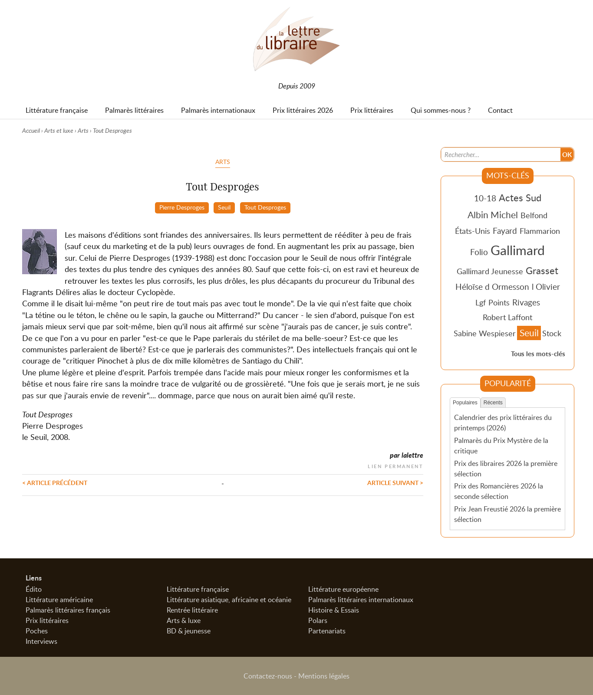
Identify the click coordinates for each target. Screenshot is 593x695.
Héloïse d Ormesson (492, 286)
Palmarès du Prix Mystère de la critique (501, 446)
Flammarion (540, 231)
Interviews (41, 641)
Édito (34, 589)
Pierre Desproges (181, 207)
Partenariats (327, 631)
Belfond (534, 215)
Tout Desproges (265, 207)
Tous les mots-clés (538, 353)
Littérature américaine (59, 599)
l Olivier (546, 286)
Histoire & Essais (333, 610)
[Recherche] (501, 154)
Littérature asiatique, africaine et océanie (229, 599)
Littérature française (198, 589)
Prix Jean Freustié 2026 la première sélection (507, 514)
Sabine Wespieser (485, 333)
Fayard (505, 230)
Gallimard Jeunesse (490, 271)
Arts (83, 130)
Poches (37, 631)
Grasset (542, 270)
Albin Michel (493, 215)
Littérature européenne (343, 589)
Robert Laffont (507, 317)
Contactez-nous (268, 676)
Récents (493, 403)
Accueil (31, 130)
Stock (551, 333)
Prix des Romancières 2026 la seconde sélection (498, 491)
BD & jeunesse (189, 631)
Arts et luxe (58, 130)
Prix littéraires (47, 620)
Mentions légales (323, 676)
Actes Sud (520, 197)
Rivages (526, 302)
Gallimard (518, 250)
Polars (317, 620)
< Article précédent (54, 482)
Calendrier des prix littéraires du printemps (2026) (503, 423)
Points (499, 302)
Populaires (465, 403)
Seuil (224, 207)
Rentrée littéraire (192, 610)
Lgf (480, 302)
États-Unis (472, 231)
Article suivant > (395, 482)
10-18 (485, 198)
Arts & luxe (184, 620)
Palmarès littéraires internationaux (360, 599)
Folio (479, 252)
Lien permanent (395, 465)
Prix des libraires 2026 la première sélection (505, 469)
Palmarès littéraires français (68, 610)
